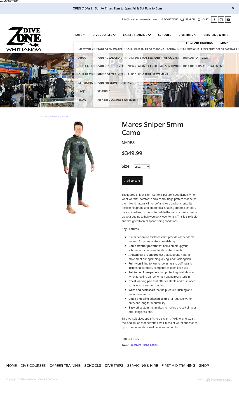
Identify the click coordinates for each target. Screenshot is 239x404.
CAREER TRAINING (137, 35)
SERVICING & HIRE (216, 35)
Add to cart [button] (132, 181)
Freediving (135, 345)
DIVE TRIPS (187, 35)
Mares (65, 116)
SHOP (224, 43)
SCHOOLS (164, 35)
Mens (146, 345)
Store (44, 116)
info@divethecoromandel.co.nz (140, 19)
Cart (203, 19)
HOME (79, 35)
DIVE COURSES (104, 35)
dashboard (32, 379)
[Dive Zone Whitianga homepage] (29, 39)
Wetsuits (54, 116)
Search (187, 19)
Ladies (153, 345)
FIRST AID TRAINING (199, 43)
